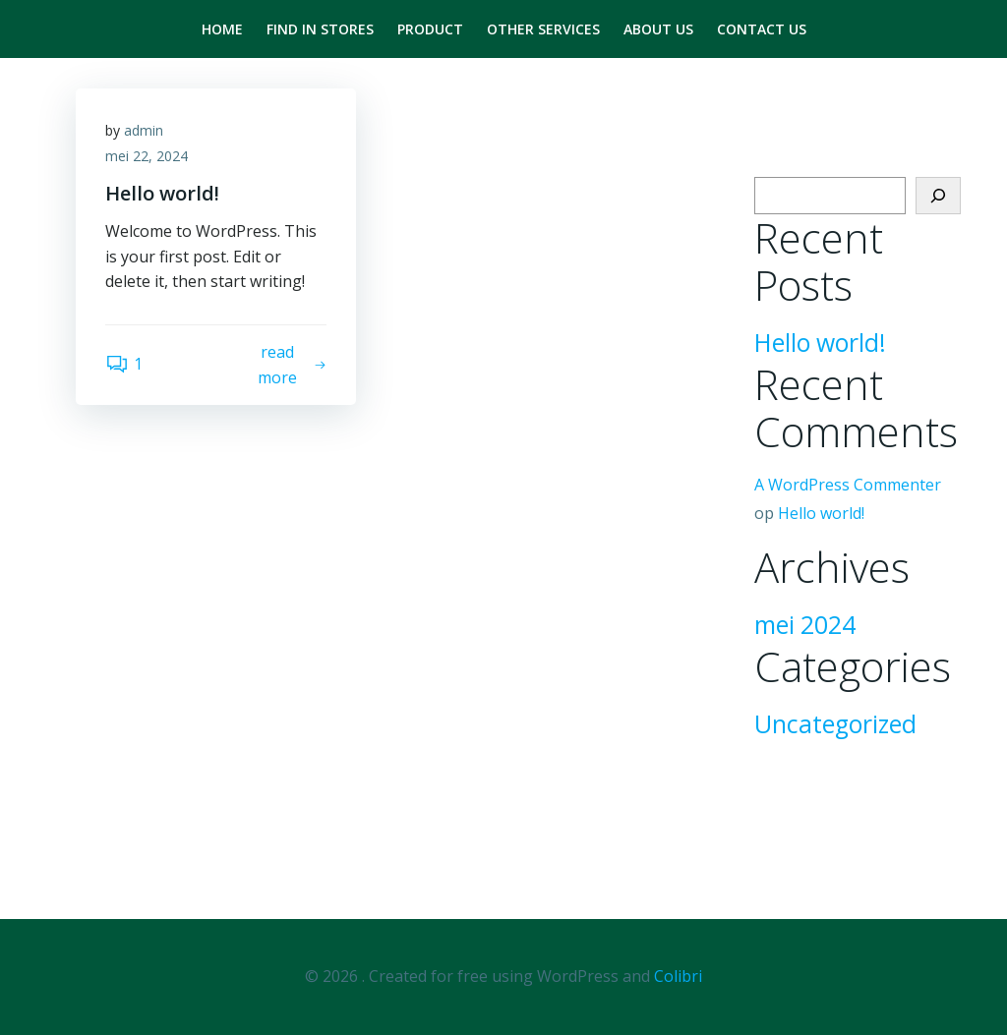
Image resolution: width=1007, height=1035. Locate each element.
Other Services (543, 29)
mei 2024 (805, 624)
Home (222, 29)
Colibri (678, 976)
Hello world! (820, 342)
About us (658, 29)
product (430, 29)
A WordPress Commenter (847, 484)
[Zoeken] (938, 195)
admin (143, 130)
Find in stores (320, 29)
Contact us (761, 29)
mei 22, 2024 (146, 155)
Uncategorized (835, 724)
